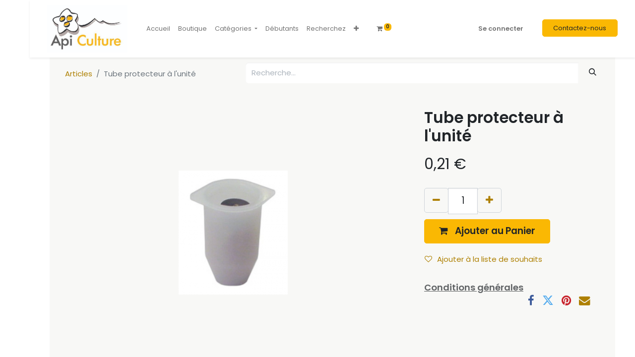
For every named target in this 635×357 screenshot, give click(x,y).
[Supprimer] (436, 200)
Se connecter (500, 28)
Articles (78, 73)
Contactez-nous (579, 28)
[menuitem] (158, 29)
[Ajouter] (489, 200)
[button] (356, 29)
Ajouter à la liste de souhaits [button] (483, 259)
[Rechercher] (593, 72)
